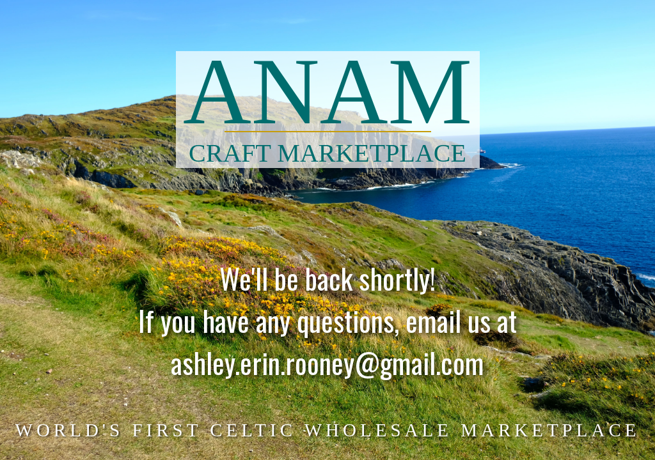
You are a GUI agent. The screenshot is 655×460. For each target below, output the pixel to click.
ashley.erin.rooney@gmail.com (327, 369)
